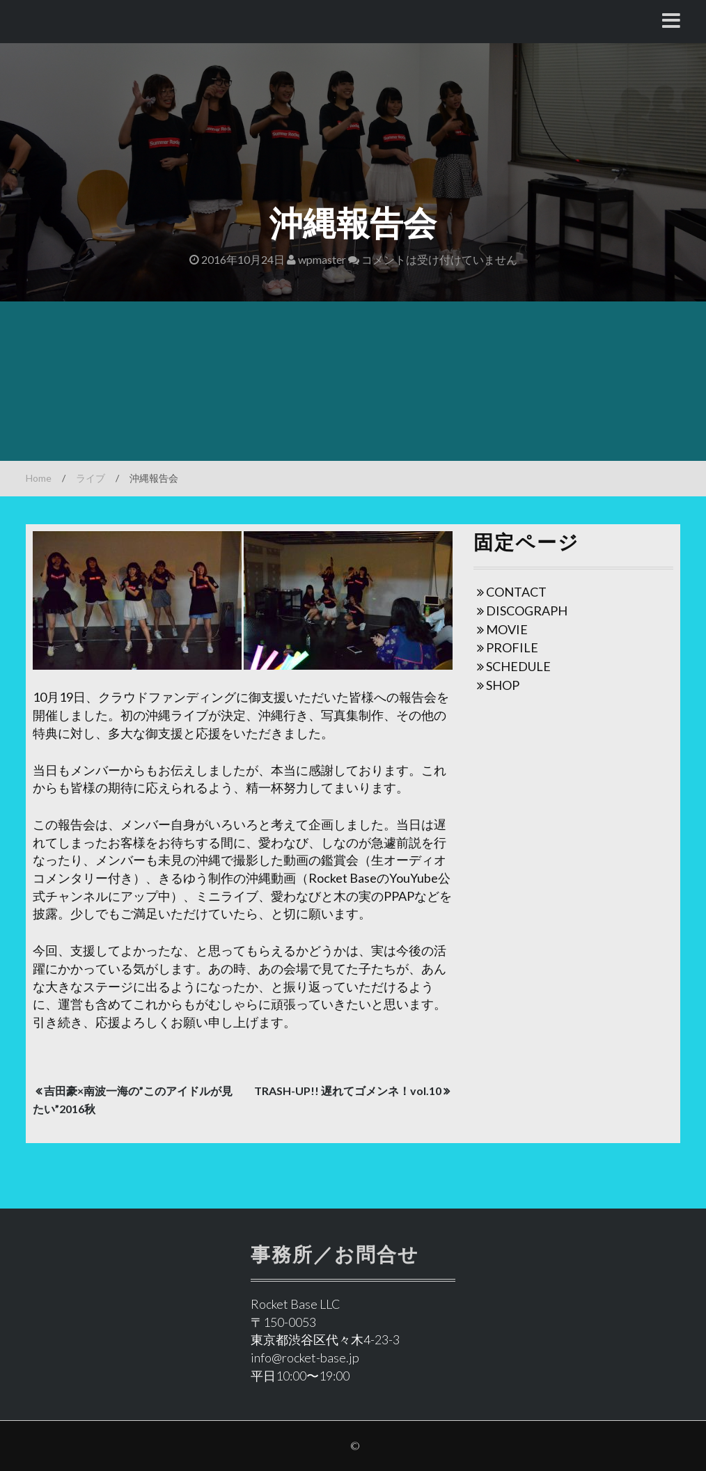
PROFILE (512, 647)
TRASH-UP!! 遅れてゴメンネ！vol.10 (347, 1090)
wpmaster (316, 259)
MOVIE (507, 629)
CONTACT (516, 591)
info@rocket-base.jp (305, 1357)
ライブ (90, 478)
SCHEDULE (518, 666)
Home (39, 478)
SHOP (502, 685)
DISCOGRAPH (526, 610)
